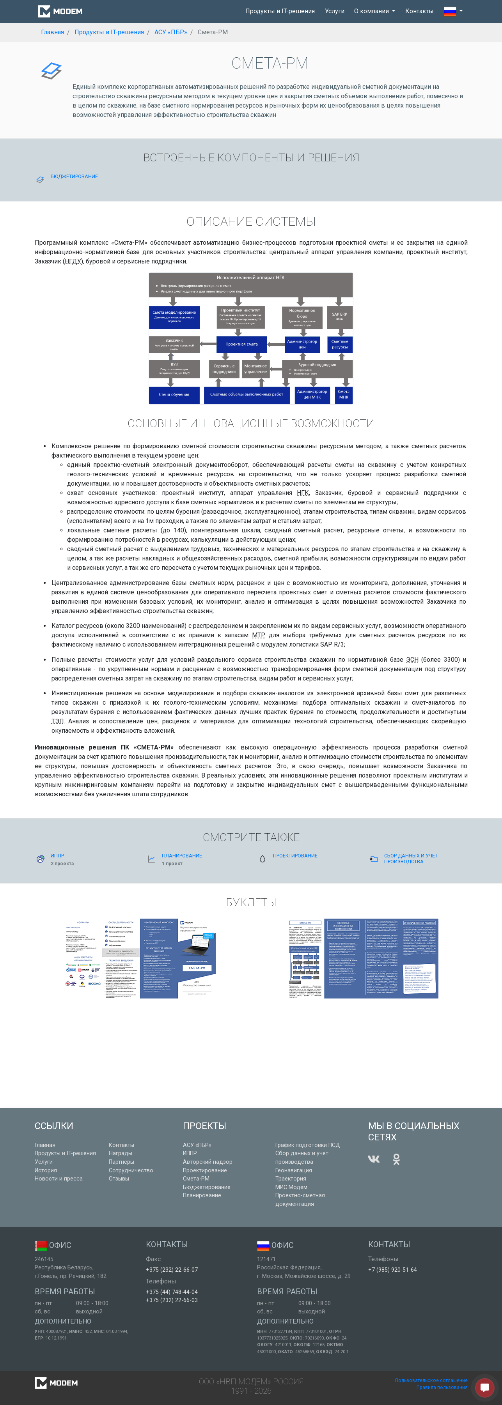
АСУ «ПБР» (197, 1145)
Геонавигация (293, 1170)
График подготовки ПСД (307, 1145)
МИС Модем (291, 1187)
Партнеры (121, 1162)
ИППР (190, 1153)
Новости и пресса (59, 1178)
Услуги (334, 11)
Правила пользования (442, 1387)
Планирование (202, 1195)
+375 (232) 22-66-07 (172, 1270)
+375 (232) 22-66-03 (172, 1300)
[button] (453, 11)
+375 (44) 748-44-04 (172, 1292)
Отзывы (119, 1178)
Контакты (419, 11)
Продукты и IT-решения (280, 11)
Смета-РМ (196, 1178)
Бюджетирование (207, 1187)
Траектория (290, 1178)
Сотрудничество (131, 1170)
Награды (120, 1153)
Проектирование (205, 1170)
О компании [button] (372, 11)
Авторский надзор (207, 1162)
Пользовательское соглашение (431, 1380)
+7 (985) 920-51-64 (392, 1270)
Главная (45, 1145)
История (46, 1170)
